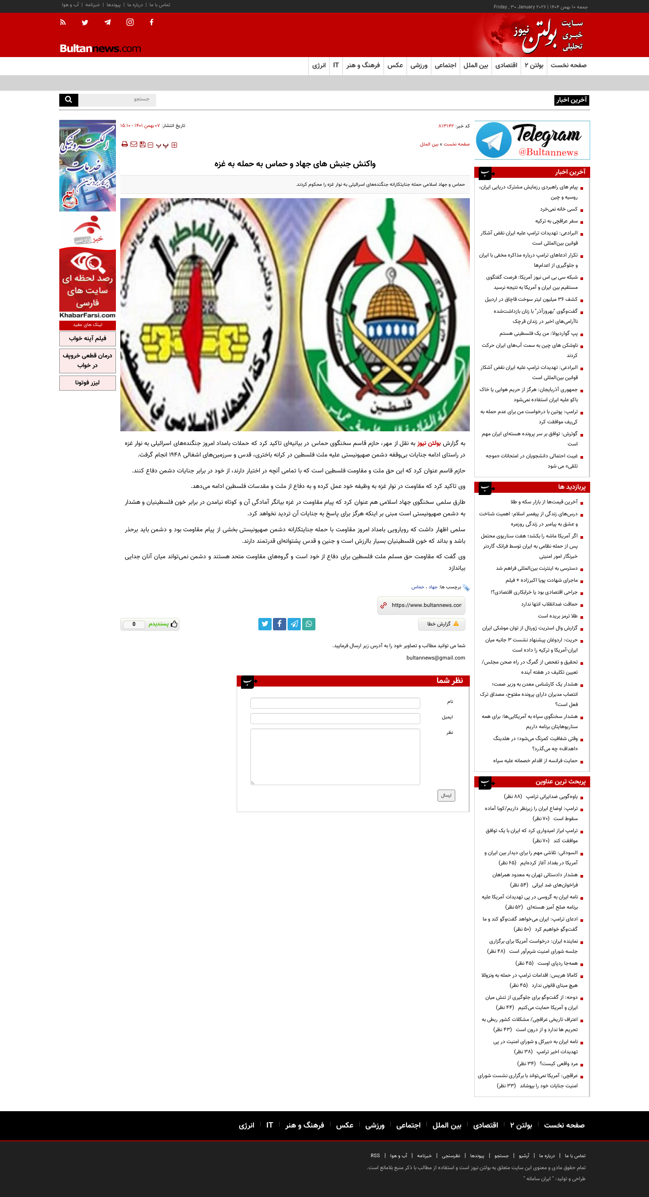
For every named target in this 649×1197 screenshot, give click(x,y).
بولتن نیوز (429, 443)
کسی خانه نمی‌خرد (559, 209)
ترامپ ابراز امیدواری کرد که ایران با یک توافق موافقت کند (532, 836)
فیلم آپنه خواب (87, 339)
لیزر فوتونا (87, 383)
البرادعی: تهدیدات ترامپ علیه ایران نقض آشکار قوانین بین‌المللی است (529, 238)
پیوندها (114, 5)
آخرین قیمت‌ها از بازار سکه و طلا (544, 502)
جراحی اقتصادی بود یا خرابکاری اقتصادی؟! (534, 592)
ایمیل (447, 717)
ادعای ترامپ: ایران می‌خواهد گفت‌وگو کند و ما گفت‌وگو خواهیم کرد (530, 924)
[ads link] (532, 140)
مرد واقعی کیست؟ (547, 1064)
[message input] (335, 757)
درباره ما (135, 5)
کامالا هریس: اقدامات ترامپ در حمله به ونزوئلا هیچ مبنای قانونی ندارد (529, 980)
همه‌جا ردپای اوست (546, 963)
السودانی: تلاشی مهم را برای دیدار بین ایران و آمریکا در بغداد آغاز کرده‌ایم (531, 858)
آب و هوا (70, 5)
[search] (68, 100)
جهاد (433, 587)
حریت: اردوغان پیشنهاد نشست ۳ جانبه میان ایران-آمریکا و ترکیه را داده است (531, 645)
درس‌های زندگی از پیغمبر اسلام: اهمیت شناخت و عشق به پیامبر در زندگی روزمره (528, 519)
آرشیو (524, 1156)
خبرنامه (92, 5)
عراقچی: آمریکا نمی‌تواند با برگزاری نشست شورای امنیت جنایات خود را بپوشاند (528, 1081)
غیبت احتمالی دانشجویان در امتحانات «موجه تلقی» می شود (532, 461)
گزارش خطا (443, 624)
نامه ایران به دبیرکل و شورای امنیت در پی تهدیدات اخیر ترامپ (535, 1047)
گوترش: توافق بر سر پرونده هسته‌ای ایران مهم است (530, 439)
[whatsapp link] (308, 624)
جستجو (502, 1156)
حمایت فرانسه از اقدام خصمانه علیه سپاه (535, 761)
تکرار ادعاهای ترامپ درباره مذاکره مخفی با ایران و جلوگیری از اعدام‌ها (528, 260)
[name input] (335, 703)
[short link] (426, 605)
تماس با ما (160, 5)
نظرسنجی (451, 1156)
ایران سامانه (538, 1179)
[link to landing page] (546, 35)
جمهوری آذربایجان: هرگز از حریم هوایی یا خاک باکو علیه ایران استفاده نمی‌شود (529, 395)
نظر (449, 733)
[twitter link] (265, 624)
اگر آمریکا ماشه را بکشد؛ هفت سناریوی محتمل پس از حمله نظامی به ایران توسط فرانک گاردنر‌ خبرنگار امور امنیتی (529, 546)
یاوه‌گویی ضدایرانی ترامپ (541, 797)
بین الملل (429, 144)
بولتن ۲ (534, 66)
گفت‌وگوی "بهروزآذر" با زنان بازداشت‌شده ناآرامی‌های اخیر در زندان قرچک (536, 316)
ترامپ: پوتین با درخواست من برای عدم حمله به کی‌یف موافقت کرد (529, 417)
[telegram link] (294, 624)
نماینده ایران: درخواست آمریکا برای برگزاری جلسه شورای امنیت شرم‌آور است (532, 946)
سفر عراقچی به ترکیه (556, 221)
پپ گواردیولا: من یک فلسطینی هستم (538, 334)
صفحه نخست (569, 66)
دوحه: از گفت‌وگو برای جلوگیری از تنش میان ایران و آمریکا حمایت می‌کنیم (531, 1003)
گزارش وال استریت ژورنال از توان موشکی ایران (530, 628)
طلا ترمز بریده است (558, 616)
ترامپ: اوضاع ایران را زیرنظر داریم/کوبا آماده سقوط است (531, 814)
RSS (375, 1156)
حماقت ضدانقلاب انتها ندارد (549, 604)
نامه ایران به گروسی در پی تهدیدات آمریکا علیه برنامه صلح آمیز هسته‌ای (530, 902)
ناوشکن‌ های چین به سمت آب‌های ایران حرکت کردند (530, 350)
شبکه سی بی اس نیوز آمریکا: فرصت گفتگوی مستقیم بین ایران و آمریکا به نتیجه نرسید (532, 282)
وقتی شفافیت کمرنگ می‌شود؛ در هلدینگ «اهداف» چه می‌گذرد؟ (535, 744)
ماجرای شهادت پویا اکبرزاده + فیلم (542, 580)
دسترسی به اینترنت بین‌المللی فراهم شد (537, 568)
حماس (417, 587)
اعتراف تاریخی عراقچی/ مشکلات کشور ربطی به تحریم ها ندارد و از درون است (530, 1025)
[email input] (335, 718)
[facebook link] (279, 624)
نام (450, 702)
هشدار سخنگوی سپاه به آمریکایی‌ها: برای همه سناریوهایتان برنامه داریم (530, 722)
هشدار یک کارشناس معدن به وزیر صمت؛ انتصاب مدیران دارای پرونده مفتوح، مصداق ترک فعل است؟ (529, 694)
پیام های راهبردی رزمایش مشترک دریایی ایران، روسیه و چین (488, 100)
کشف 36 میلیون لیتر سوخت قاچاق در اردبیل (531, 299)
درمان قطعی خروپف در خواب (87, 361)
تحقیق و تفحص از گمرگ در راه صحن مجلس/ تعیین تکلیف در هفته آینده (530, 667)
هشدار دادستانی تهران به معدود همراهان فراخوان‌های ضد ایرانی (535, 880)
